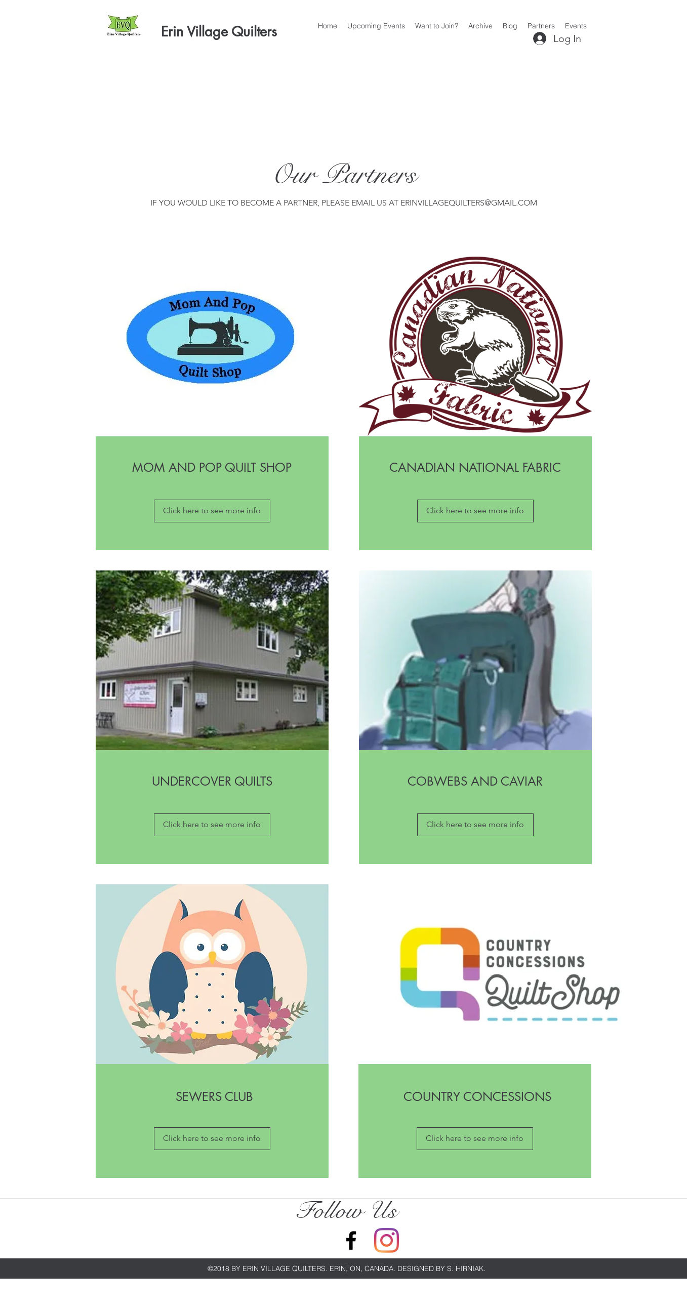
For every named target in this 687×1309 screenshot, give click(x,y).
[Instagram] (386, 1240)
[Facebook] (351, 1240)
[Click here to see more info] (212, 511)
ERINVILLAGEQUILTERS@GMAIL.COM (468, 203)
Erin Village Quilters (219, 31)
